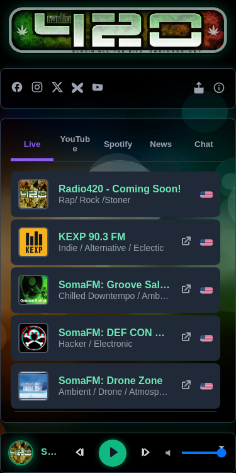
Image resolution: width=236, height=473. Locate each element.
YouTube (75, 143)
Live (32, 144)
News (161, 144)
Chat (203, 144)
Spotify (118, 144)
